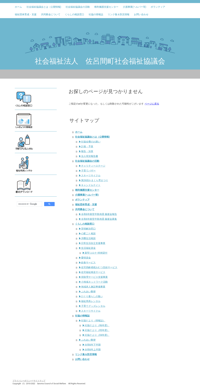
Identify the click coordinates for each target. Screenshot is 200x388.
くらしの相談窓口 (74, 14)
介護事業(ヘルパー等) (134, 6)
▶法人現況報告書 (88, 156)
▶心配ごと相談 (87, 233)
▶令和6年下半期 (91, 344)
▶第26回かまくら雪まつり (93, 180)
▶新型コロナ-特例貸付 (94, 252)
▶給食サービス (87, 262)
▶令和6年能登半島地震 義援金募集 (98, 219)
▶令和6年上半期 (91, 349)
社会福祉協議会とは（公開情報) (44, 6)
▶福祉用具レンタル (89, 301)
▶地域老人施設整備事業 (92, 286)
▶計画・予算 (86, 146)
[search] (29, 204)
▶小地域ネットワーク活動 (93, 281)
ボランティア (158, 6)
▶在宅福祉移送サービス (92, 272)
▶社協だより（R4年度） (95, 335)
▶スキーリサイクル (89, 175)
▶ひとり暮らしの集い (91, 296)
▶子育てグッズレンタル (92, 306)
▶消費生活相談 (87, 238)
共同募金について (50, 14)
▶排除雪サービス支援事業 (93, 277)
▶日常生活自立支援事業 (92, 243)
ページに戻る (152, 103)
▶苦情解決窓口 (87, 228)
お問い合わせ (141, 14)
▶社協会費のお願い (89, 141)
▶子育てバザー (87, 170)
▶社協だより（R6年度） (95, 325)
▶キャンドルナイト (89, 185)
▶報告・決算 (86, 151)
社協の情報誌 (96, 14)
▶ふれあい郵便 (87, 291)
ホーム (18, 6)
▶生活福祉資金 (87, 248)
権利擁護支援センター (106, 6)
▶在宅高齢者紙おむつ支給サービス (98, 267)
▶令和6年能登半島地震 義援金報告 (98, 214)
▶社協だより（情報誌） (92, 320)
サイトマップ (39, 381)
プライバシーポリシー (22, 381)
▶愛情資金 (85, 257)
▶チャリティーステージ (92, 165)
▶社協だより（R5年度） (95, 330)
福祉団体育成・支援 (26, 14)
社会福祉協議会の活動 (78, 6)
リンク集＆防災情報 (118, 14)
